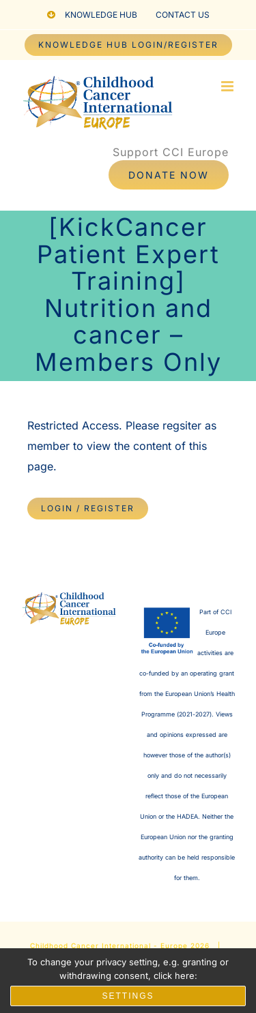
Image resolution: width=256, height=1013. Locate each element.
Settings (128, 996)
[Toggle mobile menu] (228, 86)
